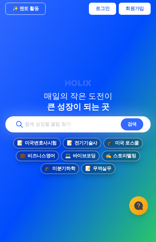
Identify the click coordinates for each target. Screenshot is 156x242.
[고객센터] (138, 205)
